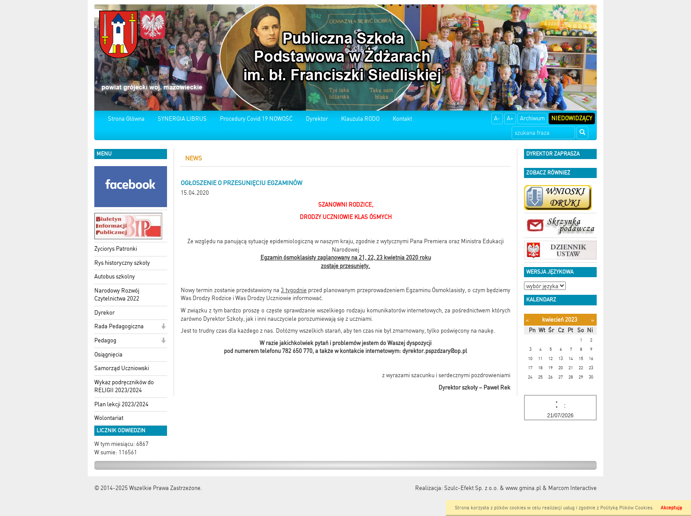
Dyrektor (317, 118)
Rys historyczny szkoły (122, 263)
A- (497, 118)
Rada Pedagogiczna (119, 326)
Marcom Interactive (572, 488)
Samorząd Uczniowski (121, 368)
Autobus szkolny (114, 276)
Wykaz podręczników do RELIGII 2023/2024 (124, 386)
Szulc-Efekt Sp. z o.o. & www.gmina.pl (492, 488)
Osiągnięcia (108, 354)
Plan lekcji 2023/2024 (121, 404)
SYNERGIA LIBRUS (182, 118)
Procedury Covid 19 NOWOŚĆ (256, 118)
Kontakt (402, 118)
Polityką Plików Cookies (626, 508)
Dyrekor (104, 312)
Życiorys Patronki (115, 248)
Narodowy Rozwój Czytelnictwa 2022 (116, 294)
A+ (510, 118)
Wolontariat (108, 418)
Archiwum (532, 118)
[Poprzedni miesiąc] (527, 320)
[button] (163, 327)
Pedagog (105, 340)
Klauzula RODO (360, 118)
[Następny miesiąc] (592, 320)
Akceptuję (671, 508)
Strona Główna (126, 118)
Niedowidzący (571, 118)
